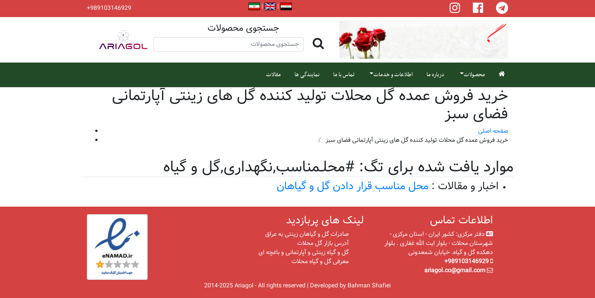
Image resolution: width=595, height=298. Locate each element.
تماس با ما (343, 75)
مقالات (273, 75)
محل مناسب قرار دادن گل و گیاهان (352, 186)
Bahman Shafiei (369, 285)
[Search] (228, 44)
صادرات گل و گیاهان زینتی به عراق (307, 234)
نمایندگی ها (307, 75)
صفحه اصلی (493, 131)
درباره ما (435, 75)
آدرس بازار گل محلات (323, 243)
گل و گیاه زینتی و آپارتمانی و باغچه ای (303, 252)
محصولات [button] (474, 75)
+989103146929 (109, 8)
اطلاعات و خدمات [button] (393, 75)
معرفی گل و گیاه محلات (320, 261)
